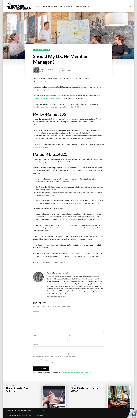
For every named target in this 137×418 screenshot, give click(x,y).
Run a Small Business (67, 6)
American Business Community (18, 411)
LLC (39, 262)
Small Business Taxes (83, 6)
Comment (36, 311)
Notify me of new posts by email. (44, 362)
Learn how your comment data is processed (76, 373)
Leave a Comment (67, 70)
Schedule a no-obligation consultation (46, 98)
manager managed (47, 262)
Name (35, 335)
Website (35, 344)
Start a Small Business (50, 6)
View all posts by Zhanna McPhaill (57, 296)
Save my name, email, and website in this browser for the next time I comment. (55, 356)
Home (38, 6)
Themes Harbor (39, 415)
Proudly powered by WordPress (15, 415)
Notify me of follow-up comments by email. (47, 360)
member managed (60, 262)
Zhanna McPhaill (47, 69)
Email (71, 335)
